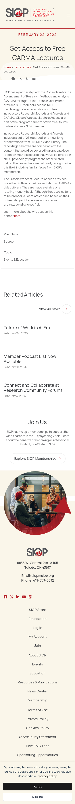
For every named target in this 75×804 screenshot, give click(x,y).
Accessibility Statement (37, 737)
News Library (22, 67)
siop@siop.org (43, 575)
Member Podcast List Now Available (30, 358)
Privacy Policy (37, 719)
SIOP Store (37, 610)
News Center (37, 691)
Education (37, 673)
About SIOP (37, 655)
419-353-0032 (43, 580)
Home (7, 67)
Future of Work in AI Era (27, 327)
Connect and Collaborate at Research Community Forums (33, 387)
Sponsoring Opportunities (37, 755)
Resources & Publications (37, 682)
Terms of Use (37, 710)
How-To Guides (37, 746)
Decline (37, 797)
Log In (37, 628)
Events (37, 664)
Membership (37, 700)
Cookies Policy (37, 728)
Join (37, 646)
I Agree (37, 786)
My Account (37, 637)
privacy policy (48, 776)
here (17, 216)
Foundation (38, 619)
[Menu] (68, 14)
